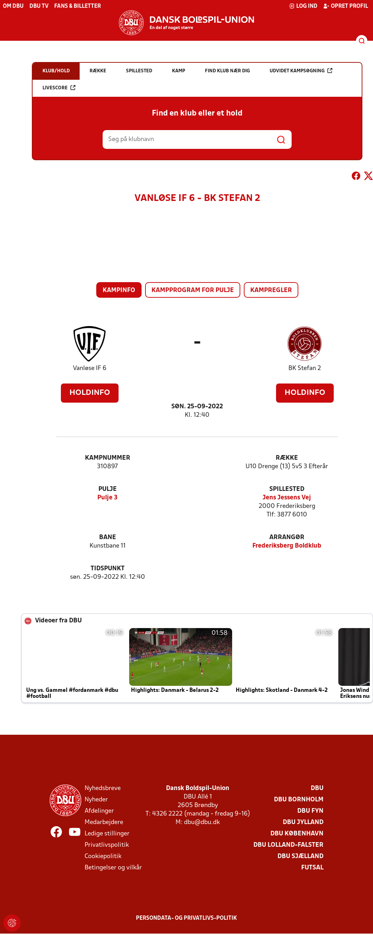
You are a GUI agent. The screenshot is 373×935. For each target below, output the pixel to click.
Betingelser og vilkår (113, 868)
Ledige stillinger (107, 834)
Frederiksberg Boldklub (286, 546)
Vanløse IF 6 (90, 368)
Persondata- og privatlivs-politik (186, 918)
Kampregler (271, 290)
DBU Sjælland (300, 856)
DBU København (296, 834)
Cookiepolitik (103, 856)
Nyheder (96, 800)
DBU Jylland (303, 822)
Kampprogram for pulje (192, 290)
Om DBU (13, 6)
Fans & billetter (77, 6)
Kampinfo (119, 290)
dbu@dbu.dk (202, 822)
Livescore (58, 87)
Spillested (286, 489)
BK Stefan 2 (304, 368)
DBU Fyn (310, 811)
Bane (107, 537)
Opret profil (345, 6)
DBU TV (38, 6)
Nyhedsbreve (103, 788)
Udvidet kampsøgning (301, 70)
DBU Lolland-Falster (288, 845)
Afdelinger (99, 811)
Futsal (312, 868)
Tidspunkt (108, 569)
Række (287, 458)
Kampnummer (107, 458)
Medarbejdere (104, 822)
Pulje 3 (107, 498)
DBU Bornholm (298, 800)
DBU (317, 788)
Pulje (107, 489)
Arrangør (286, 537)
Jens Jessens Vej (287, 498)
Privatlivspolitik (107, 845)
